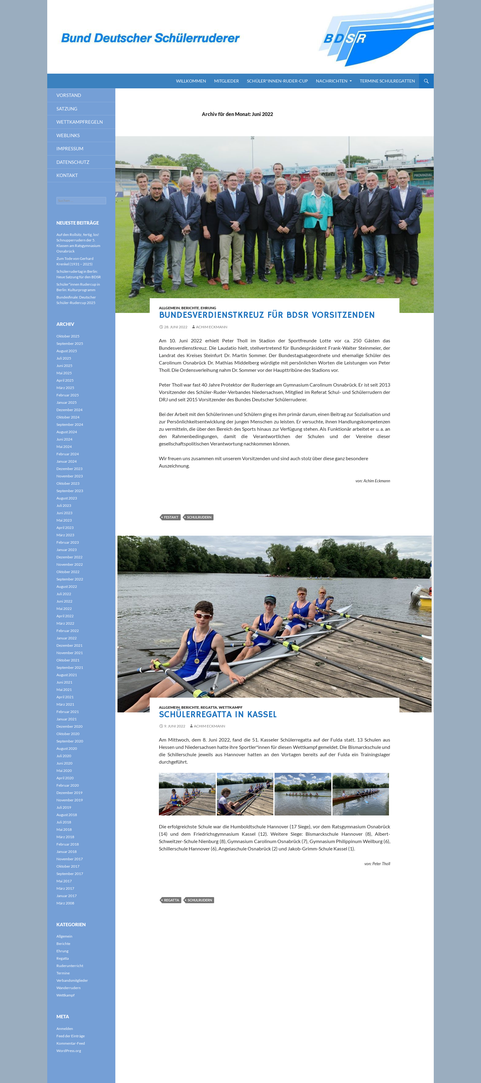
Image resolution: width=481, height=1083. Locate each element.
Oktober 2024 (67, 417)
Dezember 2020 (69, 726)
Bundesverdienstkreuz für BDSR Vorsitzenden (267, 315)
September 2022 (69, 579)
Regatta (209, 707)
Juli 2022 (63, 594)
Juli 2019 (63, 807)
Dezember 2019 (69, 792)
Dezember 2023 (69, 468)
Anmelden (64, 1028)
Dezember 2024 (69, 409)
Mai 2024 (64, 446)
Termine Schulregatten (387, 80)
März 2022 (65, 623)
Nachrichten (332, 80)
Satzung (66, 108)
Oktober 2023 (67, 483)
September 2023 (69, 490)
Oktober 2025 (67, 336)
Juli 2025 (63, 358)
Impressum (69, 148)
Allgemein (169, 308)
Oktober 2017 (67, 866)
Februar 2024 (67, 454)
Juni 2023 (64, 513)
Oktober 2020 (67, 733)
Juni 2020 (64, 763)
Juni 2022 (64, 601)
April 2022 (65, 616)
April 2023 (65, 527)
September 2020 (69, 741)
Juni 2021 (64, 682)
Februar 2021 (67, 711)
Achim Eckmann (211, 327)
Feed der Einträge (70, 1036)
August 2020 (66, 748)
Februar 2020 (67, 785)
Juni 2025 (64, 365)
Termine (63, 973)
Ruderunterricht (69, 965)
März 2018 (65, 836)
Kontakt (67, 175)
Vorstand (68, 95)
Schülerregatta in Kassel (218, 714)
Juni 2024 (64, 439)
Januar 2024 (66, 461)
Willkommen (191, 80)
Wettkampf (231, 707)
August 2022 (66, 586)
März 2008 (65, 903)
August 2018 (66, 814)
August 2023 (66, 498)
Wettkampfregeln (79, 122)
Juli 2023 (63, 505)
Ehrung (208, 308)
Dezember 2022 (69, 557)
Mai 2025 (64, 373)
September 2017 (69, 873)
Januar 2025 (66, 402)
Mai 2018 (64, 829)
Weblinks (68, 135)
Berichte (190, 308)
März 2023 (65, 535)
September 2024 (69, 424)
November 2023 (69, 476)
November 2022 (69, 564)
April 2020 (65, 778)
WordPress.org (68, 1050)
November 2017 (69, 859)
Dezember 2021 (69, 645)
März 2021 (65, 704)
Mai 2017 (64, 881)
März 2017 (65, 888)
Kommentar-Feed (70, 1043)
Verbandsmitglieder (72, 980)
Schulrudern (199, 517)
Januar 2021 (66, 719)
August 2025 (66, 351)
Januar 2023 (66, 549)
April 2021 (65, 697)
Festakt (171, 517)
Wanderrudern (68, 987)
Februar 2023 (67, 542)
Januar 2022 (66, 638)
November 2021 (69, 652)
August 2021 (66, 675)
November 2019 (69, 800)
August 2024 (66, 432)
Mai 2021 (64, 689)
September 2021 (69, 667)
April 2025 (65, 380)
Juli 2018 (63, 822)
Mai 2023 (64, 520)
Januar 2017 (66, 895)
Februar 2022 (67, 630)
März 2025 (65, 387)
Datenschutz (72, 162)
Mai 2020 (64, 770)
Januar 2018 (66, 851)
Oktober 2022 (67, 571)
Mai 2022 (64, 608)
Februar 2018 (67, 844)
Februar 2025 (67, 395)
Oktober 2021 (67, 660)
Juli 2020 (63, 755)
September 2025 (69, 343)
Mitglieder (226, 80)
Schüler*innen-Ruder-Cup (277, 80)
